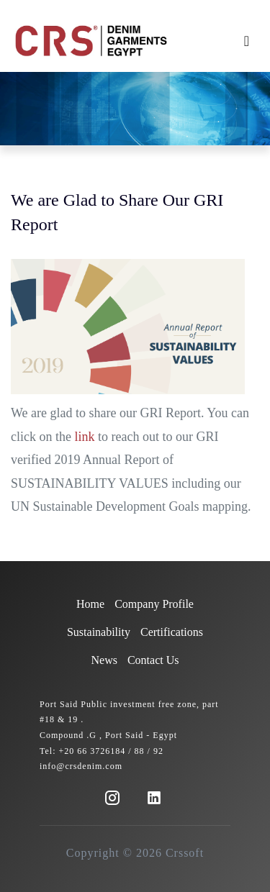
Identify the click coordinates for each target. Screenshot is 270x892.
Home (90, 604)
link (84, 436)
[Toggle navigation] (246, 41)
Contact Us (153, 660)
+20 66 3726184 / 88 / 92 (111, 751)
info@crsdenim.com (81, 766)
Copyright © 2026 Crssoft (135, 853)
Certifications (171, 632)
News (104, 660)
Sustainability (98, 632)
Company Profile (154, 604)
